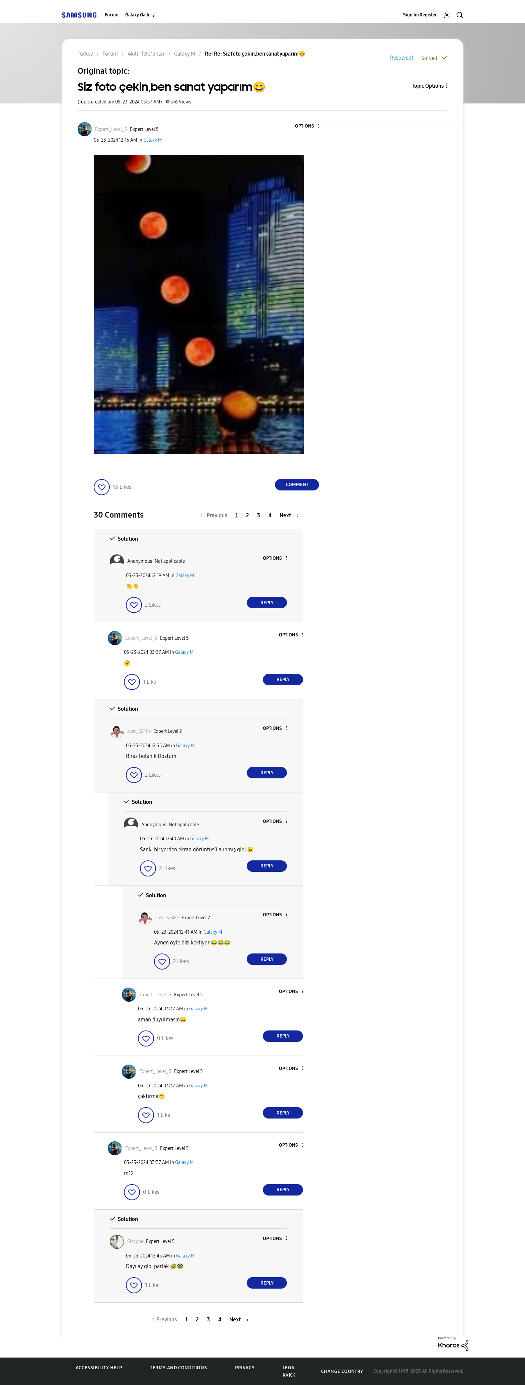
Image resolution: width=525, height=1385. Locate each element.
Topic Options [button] (428, 86)
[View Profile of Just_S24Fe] (139, 731)
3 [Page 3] (258, 515)
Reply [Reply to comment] (267, 603)
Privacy (244, 1368)
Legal (290, 1368)
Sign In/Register (420, 15)
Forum (112, 15)
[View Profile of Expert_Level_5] (111, 129)
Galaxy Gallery (140, 15)
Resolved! (401, 58)
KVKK (289, 1375)
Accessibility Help (99, 1368)
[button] (307, 126)
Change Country (342, 1371)
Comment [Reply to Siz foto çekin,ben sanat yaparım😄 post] (297, 484)
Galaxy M (152, 140)
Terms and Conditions (178, 1368)
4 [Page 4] (270, 515)
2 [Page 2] (247, 515)
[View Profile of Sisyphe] (135, 1241)
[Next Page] (289, 515)
